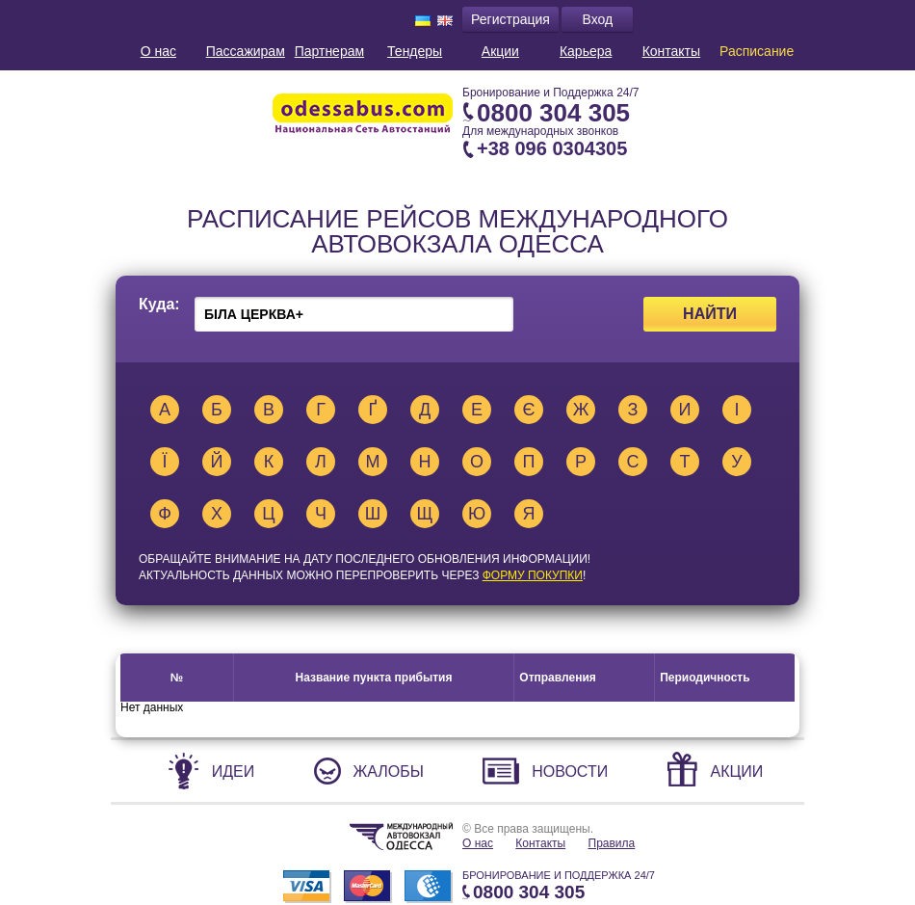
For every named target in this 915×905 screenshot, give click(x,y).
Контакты (671, 51)
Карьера (586, 51)
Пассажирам (245, 51)
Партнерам (329, 51)
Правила (612, 843)
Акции (500, 51)
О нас (158, 51)
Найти (710, 314)
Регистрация (510, 19)
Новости (570, 771)
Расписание (756, 51)
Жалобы (388, 771)
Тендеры (414, 51)
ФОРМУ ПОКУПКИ (533, 575)
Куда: (159, 304)
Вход (598, 19)
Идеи (233, 771)
